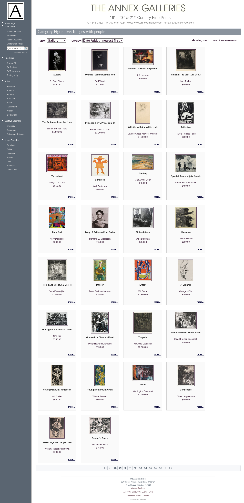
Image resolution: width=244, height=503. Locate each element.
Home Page (10, 23)
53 (140, 468)
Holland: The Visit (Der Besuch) (185, 74)
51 (130, 468)
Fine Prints (9, 58)
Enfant (142, 285)
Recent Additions (14, 40)
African (10, 111)
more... (71, 92)
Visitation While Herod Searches (185, 332)
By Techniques (13, 71)
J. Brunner (185, 285)
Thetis (143, 384)
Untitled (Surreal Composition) (143, 68)
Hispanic (10, 94)
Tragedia (142, 337)
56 (155, 468)
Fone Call (57, 232)
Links (9, 161)
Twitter (10, 149)
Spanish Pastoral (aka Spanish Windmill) (185, 176)
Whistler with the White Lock (143, 127)
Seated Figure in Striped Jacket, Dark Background (57, 442)
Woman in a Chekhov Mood (100, 337)
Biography (11, 130)
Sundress (100, 179)
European (11, 98)
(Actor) (57, 74)
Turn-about (57, 176)
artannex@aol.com (138, 488)
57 (160, 468)
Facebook (11, 145)
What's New (10, 26)
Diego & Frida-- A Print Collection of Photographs (100, 232)
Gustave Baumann (13, 121)
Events (10, 157)
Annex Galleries (12, 140)
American (11, 90)
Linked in (11, 153)
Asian (9, 103)
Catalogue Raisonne (16, 134)
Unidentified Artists (15, 44)
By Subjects (12, 67)
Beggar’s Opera (100, 438)
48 (115, 468)
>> (170, 468)
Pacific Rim (12, 107)
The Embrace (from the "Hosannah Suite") (57, 122)
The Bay (143, 173)
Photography (12, 75)
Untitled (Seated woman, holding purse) (100, 74)
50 (125, 468)
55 (150, 468)
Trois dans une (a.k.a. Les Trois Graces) (57, 285)
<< (105, 468)
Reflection (185, 127)
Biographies (12, 115)
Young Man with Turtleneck (57, 389)
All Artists (11, 86)
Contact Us (12, 170)
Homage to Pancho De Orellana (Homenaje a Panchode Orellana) (57, 329)
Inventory (11, 126)
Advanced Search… (21, 52)
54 (145, 468)
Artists (7, 81)
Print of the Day (14, 31)
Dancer (100, 285)
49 (120, 468)
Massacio (186, 232)
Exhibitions (11, 36)
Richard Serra (143, 232)
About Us (11, 165)
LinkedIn (146, 496)
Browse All (11, 63)
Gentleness (186, 389)
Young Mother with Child (100, 389)
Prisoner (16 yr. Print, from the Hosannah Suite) (100, 123)
